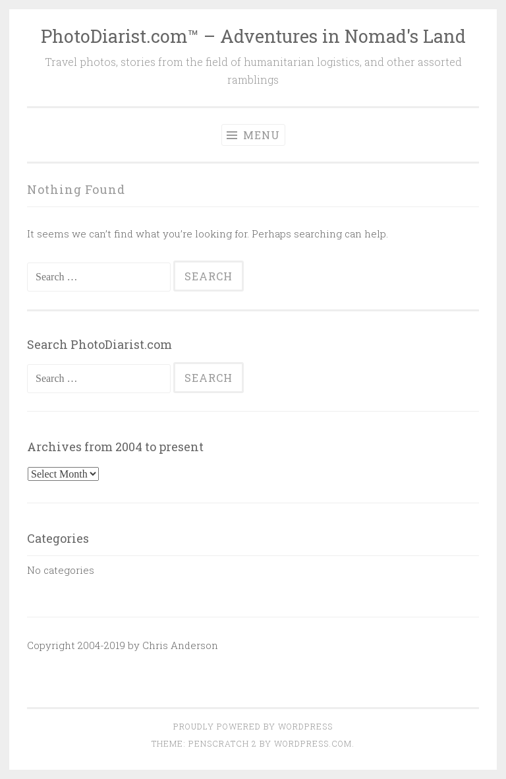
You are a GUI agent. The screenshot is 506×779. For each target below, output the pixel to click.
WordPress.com (313, 743)
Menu (253, 135)
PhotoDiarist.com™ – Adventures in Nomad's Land (253, 35)
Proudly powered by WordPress (253, 726)
